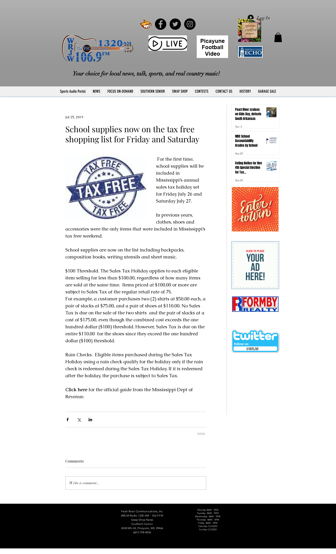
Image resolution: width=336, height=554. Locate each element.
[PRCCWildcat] (146, 24)
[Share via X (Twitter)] (79, 419)
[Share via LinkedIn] (90, 419)
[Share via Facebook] (67, 419)
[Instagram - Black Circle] (190, 24)
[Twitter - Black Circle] (175, 24)
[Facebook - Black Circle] (160, 24)
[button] (278, 37)
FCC (57, 552)
